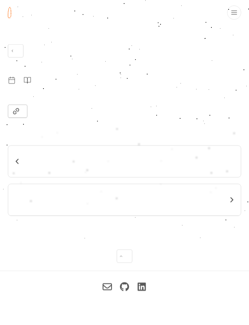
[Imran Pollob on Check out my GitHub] (124, 288)
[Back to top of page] (124, 258)
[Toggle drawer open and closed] (234, 12)
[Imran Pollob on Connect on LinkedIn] (142, 288)
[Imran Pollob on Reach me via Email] (107, 288)
